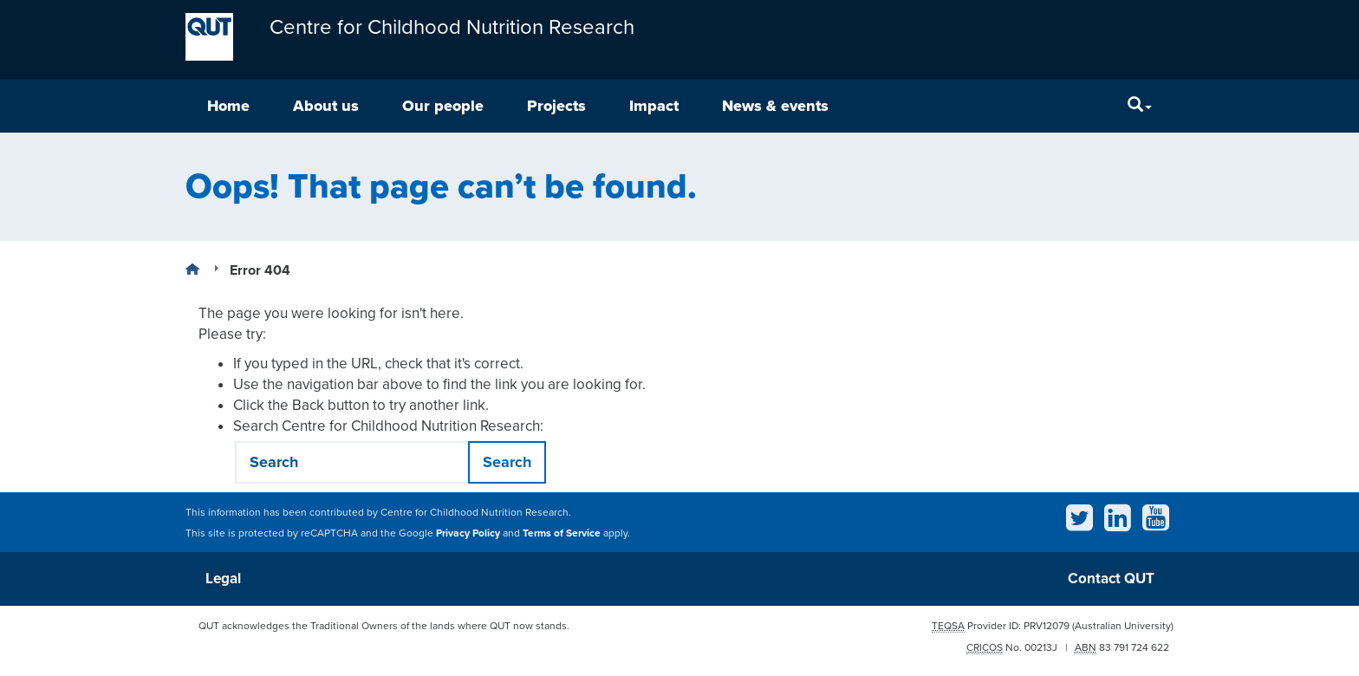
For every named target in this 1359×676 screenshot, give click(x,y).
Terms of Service (562, 533)
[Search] (1140, 106)
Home (228, 105)
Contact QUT (1111, 578)
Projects (556, 105)
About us (326, 105)
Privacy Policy (468, 533)
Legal (223, 578)
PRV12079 (1047, 626)
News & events (775, 105)
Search (507, 461)
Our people (443, 105)
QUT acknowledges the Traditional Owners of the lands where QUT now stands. (383, 626)
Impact (654, 105)
